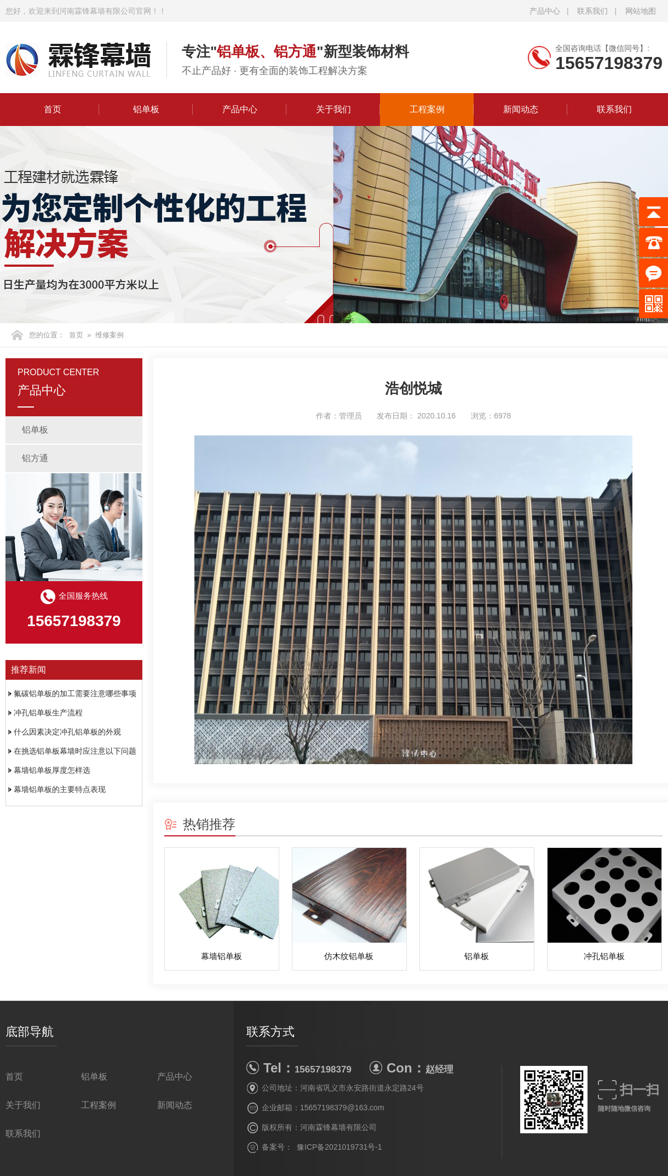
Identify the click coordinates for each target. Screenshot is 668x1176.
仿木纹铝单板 (348, 956)
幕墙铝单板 (221, 956)
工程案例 (427, 109)
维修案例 (109, 335)
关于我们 (333, 109)
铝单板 (146, 109)
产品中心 (544, 11)
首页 (52, 109)
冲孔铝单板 (604, 956)
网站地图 (640, 11)
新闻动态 (520, 109)
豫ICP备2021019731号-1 (339, 1147)
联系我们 (592, 11)
